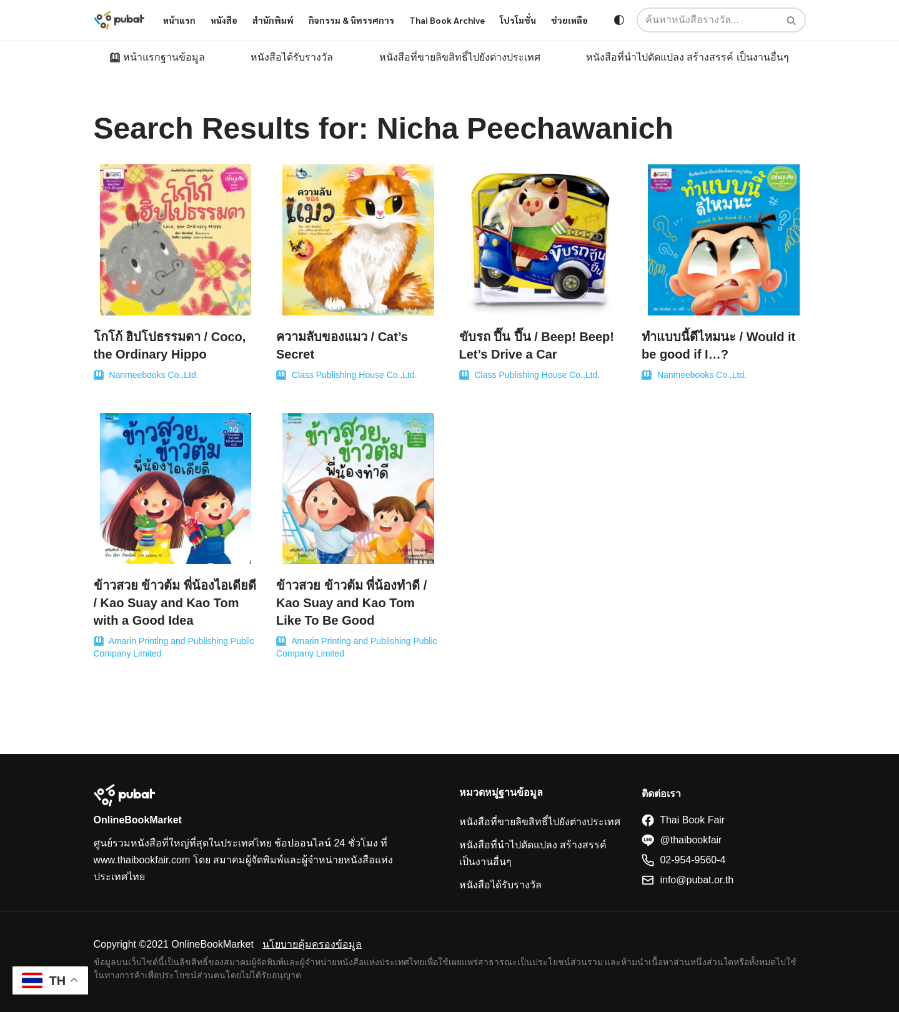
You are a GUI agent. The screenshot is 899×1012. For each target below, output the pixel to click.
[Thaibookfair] (119, 20)
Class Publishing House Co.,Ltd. (354, 375)
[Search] (792, 19)
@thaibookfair (682, 840)
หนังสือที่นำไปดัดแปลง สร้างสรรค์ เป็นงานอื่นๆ (687, 57)
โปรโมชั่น (518, 20)
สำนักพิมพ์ (273, 20)
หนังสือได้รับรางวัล (292, 57)
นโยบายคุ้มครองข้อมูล (312, 944)
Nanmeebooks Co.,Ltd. (153, 375)
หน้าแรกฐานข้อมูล (164, 57)
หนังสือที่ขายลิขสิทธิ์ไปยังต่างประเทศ (459, 57)
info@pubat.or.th (687, 880)
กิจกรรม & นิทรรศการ (351, 20)
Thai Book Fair (683, 820)
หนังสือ (224, 20)
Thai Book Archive (447, 20)
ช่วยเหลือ (569, 20)
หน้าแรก (179, 20)
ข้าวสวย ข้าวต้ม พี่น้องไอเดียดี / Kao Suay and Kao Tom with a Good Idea (175, 602)
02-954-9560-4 (683, 860)
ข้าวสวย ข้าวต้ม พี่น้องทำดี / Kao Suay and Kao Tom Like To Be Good (351, 602)
